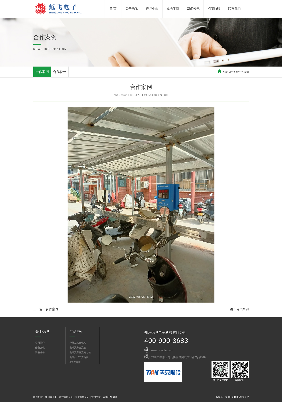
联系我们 (234, 8)
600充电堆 (75, 362)
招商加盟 (214, 8)
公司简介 (40, 342)
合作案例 (42, 72)
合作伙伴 (59, 72)
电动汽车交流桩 (78, 347)
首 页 (113, 8)
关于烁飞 (131, 8)
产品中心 (152, 8)
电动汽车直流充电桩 (80, 352)
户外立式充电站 (78, 342)
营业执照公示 (82, 397)
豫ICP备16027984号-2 (237, 397)
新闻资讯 (193, 8)
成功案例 (172, 8)
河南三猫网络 (110, 397)
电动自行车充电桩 (79, 357)
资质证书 (40, 352)
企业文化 (40, 347)
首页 (224, 71)
